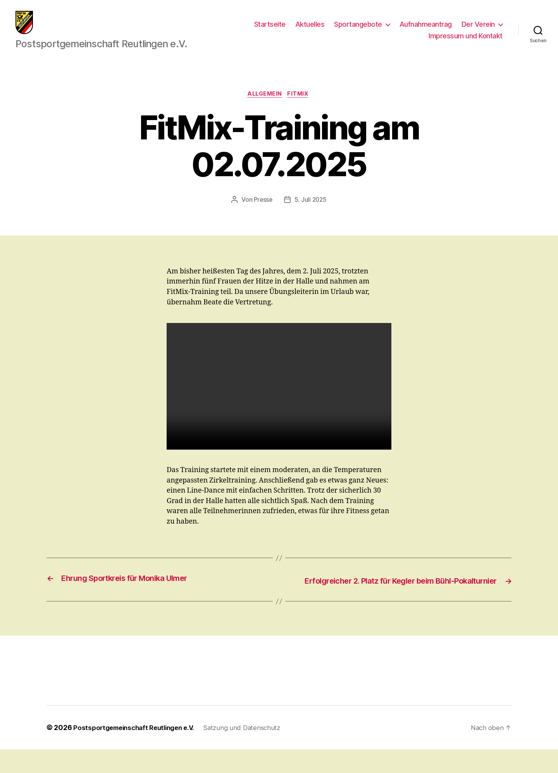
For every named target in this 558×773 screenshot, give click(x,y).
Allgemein (264, 106)
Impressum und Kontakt (466, 42)
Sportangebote (358, 30)
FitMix (301, 106)
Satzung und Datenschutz (254, 751)
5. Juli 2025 (311, 212)
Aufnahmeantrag (426, 30)
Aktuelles (310, 30)
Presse (262, 212)
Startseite (270, 30)
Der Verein (478, 30)
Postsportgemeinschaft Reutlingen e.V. (138, 751)
